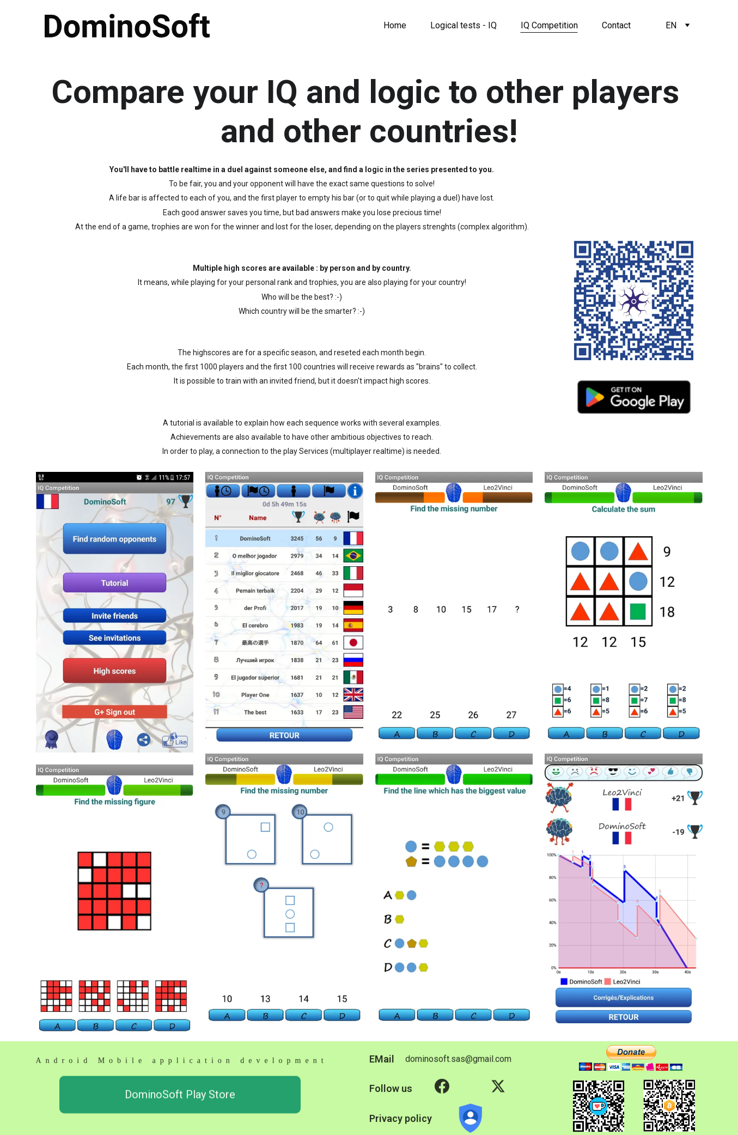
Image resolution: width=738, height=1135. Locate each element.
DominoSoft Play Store (180, 1098)
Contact (616, 25)
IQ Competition (549, 25)
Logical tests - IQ (463, 25)
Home (394, 25)
